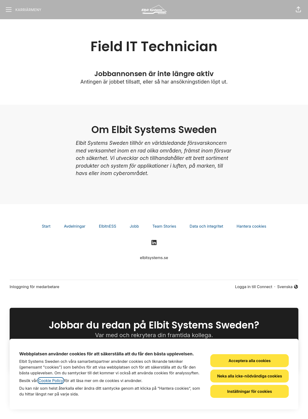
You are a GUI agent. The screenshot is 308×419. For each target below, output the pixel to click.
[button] (298, 9)
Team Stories (164, 226)
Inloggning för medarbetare (34, 286)
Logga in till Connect (253, 286)
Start (46, 226)
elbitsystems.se (154, 257)
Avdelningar (74, 226)
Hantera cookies (251, 226)
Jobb (134, 226)
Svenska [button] (287, 287)
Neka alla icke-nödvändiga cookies (249, 376)
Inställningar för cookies (249, 391)
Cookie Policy (50, 380)
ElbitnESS (107, 226)
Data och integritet (206, 226)
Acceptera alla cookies (250, 360)
